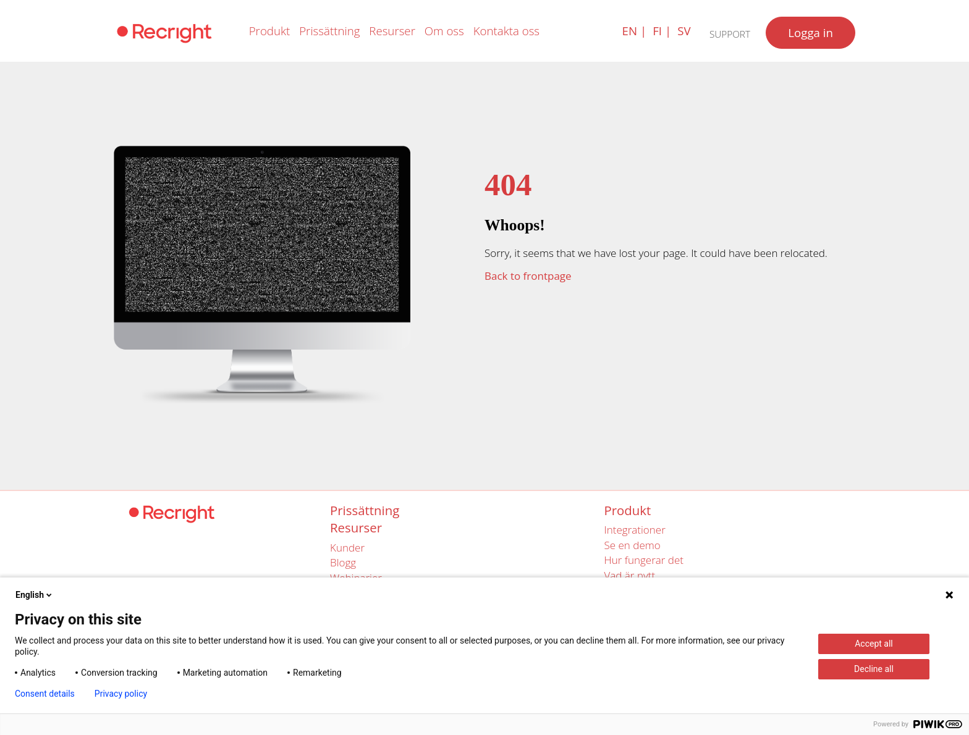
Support (729, 34)
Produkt (269, 30)
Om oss (444, 30)
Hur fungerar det (643, 560)
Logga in (810, 32)
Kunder (347, 547)
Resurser (392, 30)
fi (657, 30)
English (34, 595)
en (629, 30)
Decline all (874, 669)
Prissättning (329, 30)
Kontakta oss (506, 30)
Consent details (45, 694)
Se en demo (632, 545)
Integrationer (635, 530)
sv (683, 30)
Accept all (874, 644)
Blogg (343, 562)
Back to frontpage (528, 276)
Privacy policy (121, 694)
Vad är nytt (630, 575)
